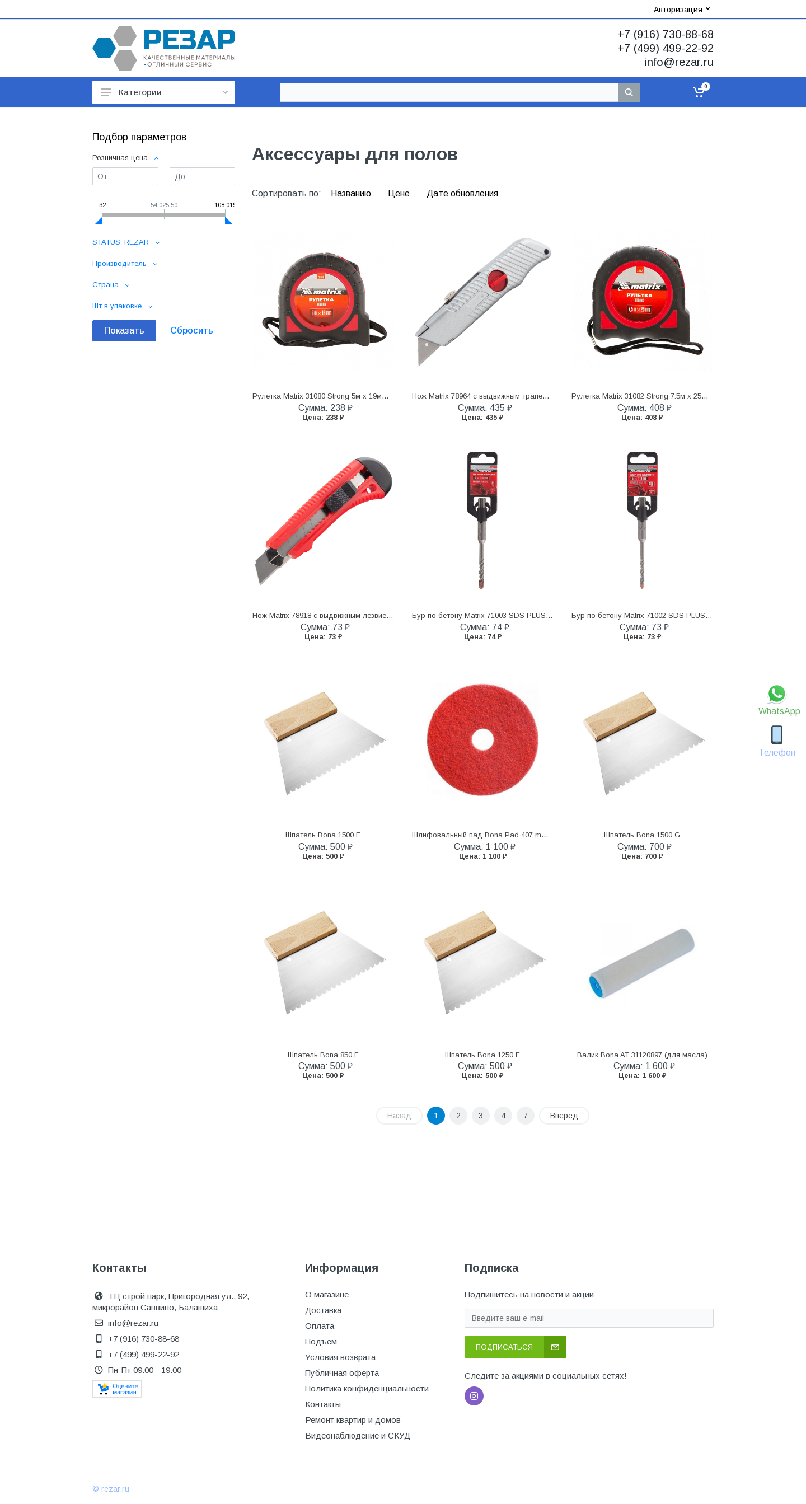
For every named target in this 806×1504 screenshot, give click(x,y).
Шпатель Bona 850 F (323, 1055)
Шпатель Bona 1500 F (322, 835)
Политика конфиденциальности (367, 1388)
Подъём (321, 1341)
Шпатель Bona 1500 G (642, 835)
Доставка (323, 1310)
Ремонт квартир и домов (353, 1420)
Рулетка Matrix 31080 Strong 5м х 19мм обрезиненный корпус (358, 396)
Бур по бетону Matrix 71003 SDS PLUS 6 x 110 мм (498, 615)
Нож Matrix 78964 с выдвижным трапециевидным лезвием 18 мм (523, 396)
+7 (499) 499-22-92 (665, 48)
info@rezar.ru (679, 62)
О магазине (327, 1294)
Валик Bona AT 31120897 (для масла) (642, 1055)
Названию (352, 193)
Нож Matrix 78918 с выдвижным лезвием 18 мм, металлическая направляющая (389, 615)
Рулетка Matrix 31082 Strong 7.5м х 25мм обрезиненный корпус (680, 396)
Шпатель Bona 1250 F (482, 1055)
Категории (164, 92)
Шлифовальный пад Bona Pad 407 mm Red (487, 835)
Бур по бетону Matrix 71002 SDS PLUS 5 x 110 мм (657, 615)
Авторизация (682, 9)
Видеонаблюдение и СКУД (357, 1435)
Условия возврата (340, 1357)
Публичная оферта (342, 1373)
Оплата (319, 1325)
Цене (400, 193)
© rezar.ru (110, 1488)
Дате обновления (462, 193)
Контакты (323, 1404)
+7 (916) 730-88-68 (665, 34)
